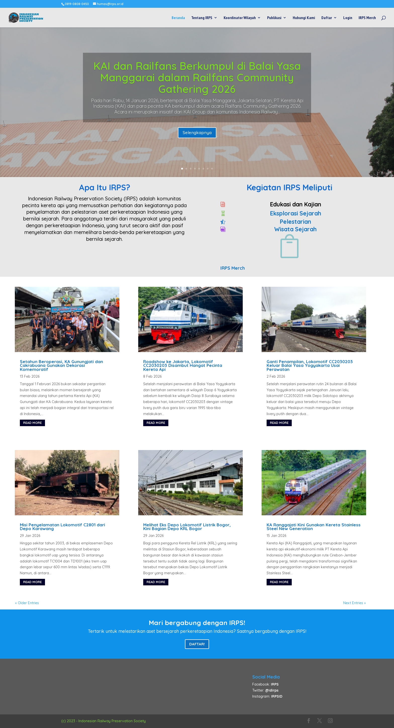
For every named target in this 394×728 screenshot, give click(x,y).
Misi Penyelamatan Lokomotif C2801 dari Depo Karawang (62, 526)
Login (347, 18)
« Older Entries (27, 603)
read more (32, 423)
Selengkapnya (197, 132)
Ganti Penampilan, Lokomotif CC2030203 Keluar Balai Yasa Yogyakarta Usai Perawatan (310, 365)
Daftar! (197, 644)
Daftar (326, 18)
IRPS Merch (367, 18)
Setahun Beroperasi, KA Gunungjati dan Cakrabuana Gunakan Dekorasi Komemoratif (61, 365)
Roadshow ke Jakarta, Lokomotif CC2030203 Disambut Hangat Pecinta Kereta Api (182, 365)
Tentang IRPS (201, 18)
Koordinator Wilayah (240, 18)
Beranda (178, 18)
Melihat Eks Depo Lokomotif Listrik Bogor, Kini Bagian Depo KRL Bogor (187, 526)
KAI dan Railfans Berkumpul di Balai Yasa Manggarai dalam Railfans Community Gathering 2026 (197, 77)
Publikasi (274, 18)
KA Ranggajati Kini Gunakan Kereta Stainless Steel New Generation (314, 526)
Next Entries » (354, 603)
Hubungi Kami (304, 18)
